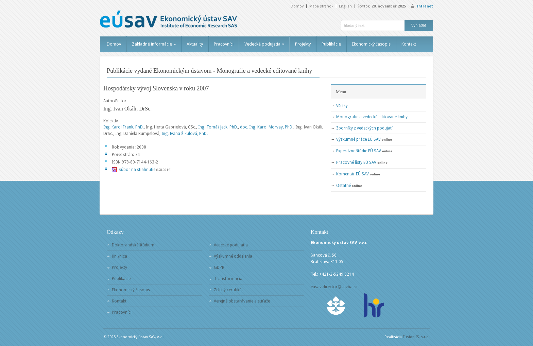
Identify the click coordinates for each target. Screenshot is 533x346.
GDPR (219, 267)
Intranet (424, 6)
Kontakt (408, 44)
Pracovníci (224, 44)
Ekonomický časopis (371, 44)
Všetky (342, 105)
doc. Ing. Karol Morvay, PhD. (266, 127)
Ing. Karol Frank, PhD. (123, 127)
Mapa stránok (321, 6)
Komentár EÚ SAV (352, 174)
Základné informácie (154, 44)
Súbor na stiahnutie (137, 169)
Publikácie (331, 44)
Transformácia (228, 278)
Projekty (303, 44)
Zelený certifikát (228, 290)
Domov (297, 6)
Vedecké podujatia (264, 44)
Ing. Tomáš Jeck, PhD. (218, 127)
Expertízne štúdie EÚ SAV (358, 151)
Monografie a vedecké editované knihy (372, 117)
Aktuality (195, 44)
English (345, 6)
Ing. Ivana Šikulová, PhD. (184, 133)
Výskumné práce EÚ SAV (358, 139)
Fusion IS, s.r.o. (416, 337)
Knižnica (119, 256)
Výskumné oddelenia (233, 256)
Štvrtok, (382, 6)
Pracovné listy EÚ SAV (356, 162)
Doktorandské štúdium (133, 245)
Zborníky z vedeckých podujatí (364, 128)
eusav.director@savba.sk (334, 286)
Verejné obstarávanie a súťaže (242, 301)
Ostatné (343, 185)
